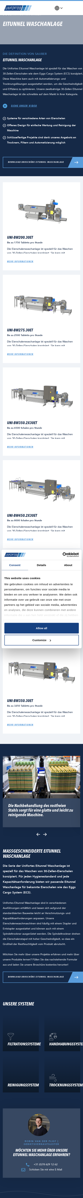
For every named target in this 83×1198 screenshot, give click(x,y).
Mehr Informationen (20, 447)
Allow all (41, 628)
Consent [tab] (14, 564)
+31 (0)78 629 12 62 (41, 1164)
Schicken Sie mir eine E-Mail (41, 1169)
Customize (41, 640)
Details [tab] (41, 564)
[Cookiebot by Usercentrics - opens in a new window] (62, 554)
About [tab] (68, 564)
